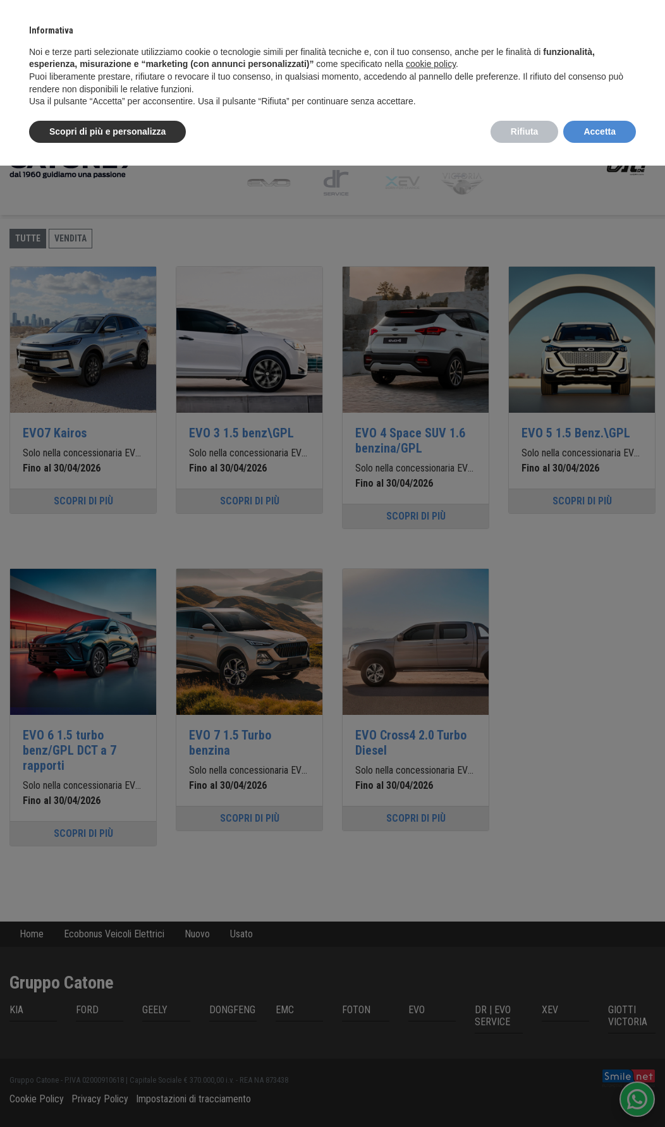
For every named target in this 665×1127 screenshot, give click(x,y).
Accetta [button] (599, 131)
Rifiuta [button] (525, 131)
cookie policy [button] (431, 64)
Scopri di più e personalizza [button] (107, 131)
